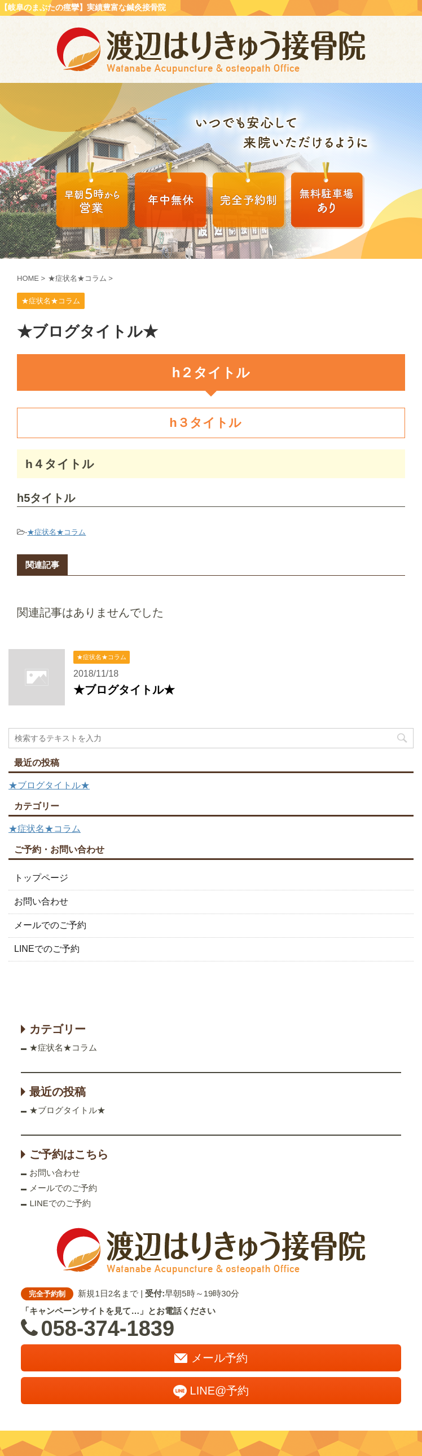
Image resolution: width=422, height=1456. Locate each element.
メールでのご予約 (50, 925)
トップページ (41, 878)
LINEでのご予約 (47, 949)
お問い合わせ (41, 901)
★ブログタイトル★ (124, 689)
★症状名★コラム (56, 532)
